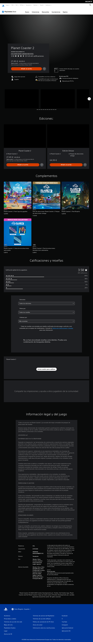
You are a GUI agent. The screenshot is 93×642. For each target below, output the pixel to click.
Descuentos (45, 10)
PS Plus (21, 5)
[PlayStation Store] (9, 9)
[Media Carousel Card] (22, 97)
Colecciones (35, 10)
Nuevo (27, 10)
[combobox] (46, 301)
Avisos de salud (51, 569)
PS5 (12, 5)
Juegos (7, 5)
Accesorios (28, 5)
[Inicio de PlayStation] (3, 5)
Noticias (35, 5)
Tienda (41, 5)
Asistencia (48, 5)
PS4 (17, 5)
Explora (65, 10)
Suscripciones (56, 10)
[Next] (89, 97)
